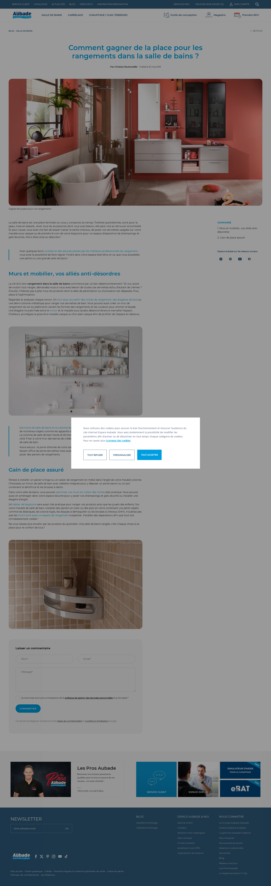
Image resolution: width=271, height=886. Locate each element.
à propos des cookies (118, 440)
